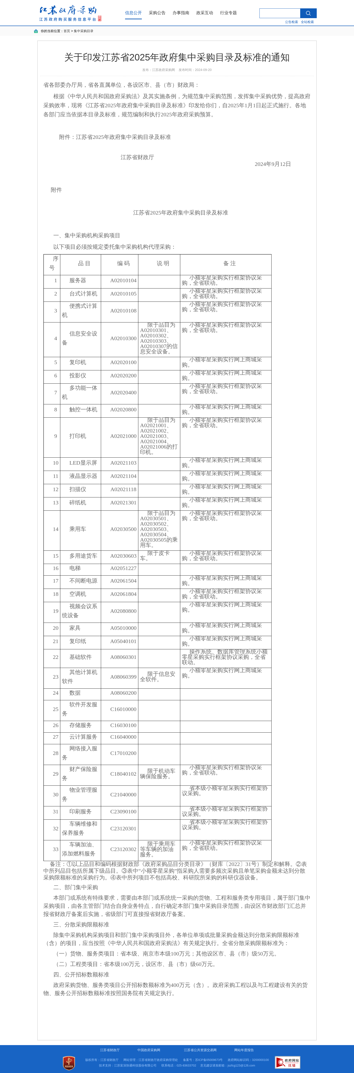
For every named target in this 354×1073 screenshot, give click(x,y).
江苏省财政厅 (110, 1050)
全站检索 (307, 22)
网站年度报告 (244, 1050)
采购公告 (157, 12)
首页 (67, 31)
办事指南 (181, 12)
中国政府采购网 (148, 1050)
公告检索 (291, 22)
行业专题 (228, 12)
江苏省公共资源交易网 (200, 1050)
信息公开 (133, 12)
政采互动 (204, 12)
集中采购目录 (83, 31)
